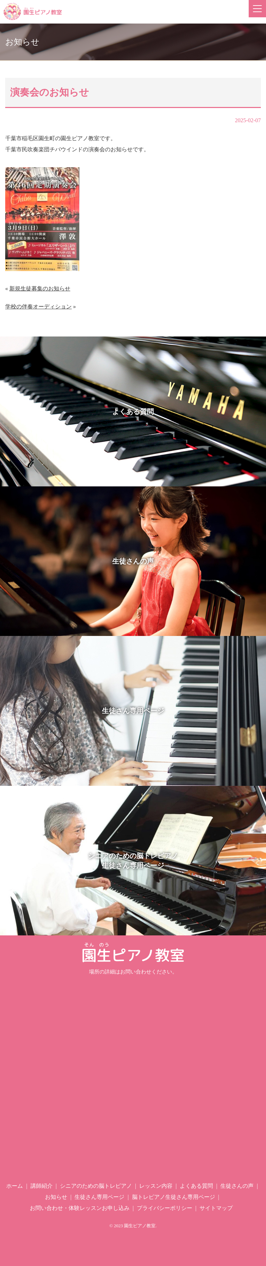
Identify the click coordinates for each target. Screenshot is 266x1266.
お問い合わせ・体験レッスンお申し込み (80, 1208)
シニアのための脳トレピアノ (96, 1186)
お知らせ (56, 1197)
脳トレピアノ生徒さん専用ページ (173, 1197)
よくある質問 (196, 1186)
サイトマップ (216, 1208)
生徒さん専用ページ (99, 1197)
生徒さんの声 (237, 1186)
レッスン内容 (155, 1186)
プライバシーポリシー (164, 1208)
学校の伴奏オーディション (38, 306)
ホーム (14, 1186)
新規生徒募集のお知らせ (39, 288)
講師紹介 (41, 1186)
